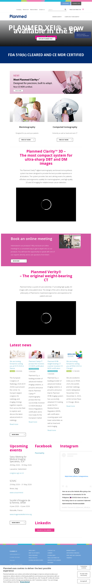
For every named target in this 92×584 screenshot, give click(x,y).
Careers (50, 553)
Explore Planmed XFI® (45, 39)
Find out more (26, 139)
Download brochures (36, 560)
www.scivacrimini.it (16, 492)
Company (18, 9)
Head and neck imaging (73, 555)
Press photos (33, 557)
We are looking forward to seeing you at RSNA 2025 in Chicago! (74, 364)
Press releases (33, 555)
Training (69, 557)
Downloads (51, 555)
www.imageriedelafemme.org (21, 514)
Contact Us (51, 550)
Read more (14, 424)
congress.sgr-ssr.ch (17, 473)
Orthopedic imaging (72, 553)
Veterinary (66, 3)
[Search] (65, 9)
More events (16, 522)
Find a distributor (75, 9)
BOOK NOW (16, 261)
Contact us (42, 9)
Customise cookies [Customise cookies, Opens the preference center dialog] (83, 567)
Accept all (83, 581)
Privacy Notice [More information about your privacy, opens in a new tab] (25, 582)
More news (15, 434)
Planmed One (76, 3)
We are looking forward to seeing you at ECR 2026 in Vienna (17, 364)
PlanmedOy (39, 453)
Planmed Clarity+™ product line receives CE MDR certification (36, 363)
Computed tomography (72, 16)
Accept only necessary (83, 574)
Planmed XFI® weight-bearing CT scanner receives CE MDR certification (55, 364)
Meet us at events (34, 553)
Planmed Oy (71, 507)
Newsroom (26, 9)
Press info (32, 550)
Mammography (57, 16)
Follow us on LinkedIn (44, 530)
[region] (46, 574)
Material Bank (34, 9)
